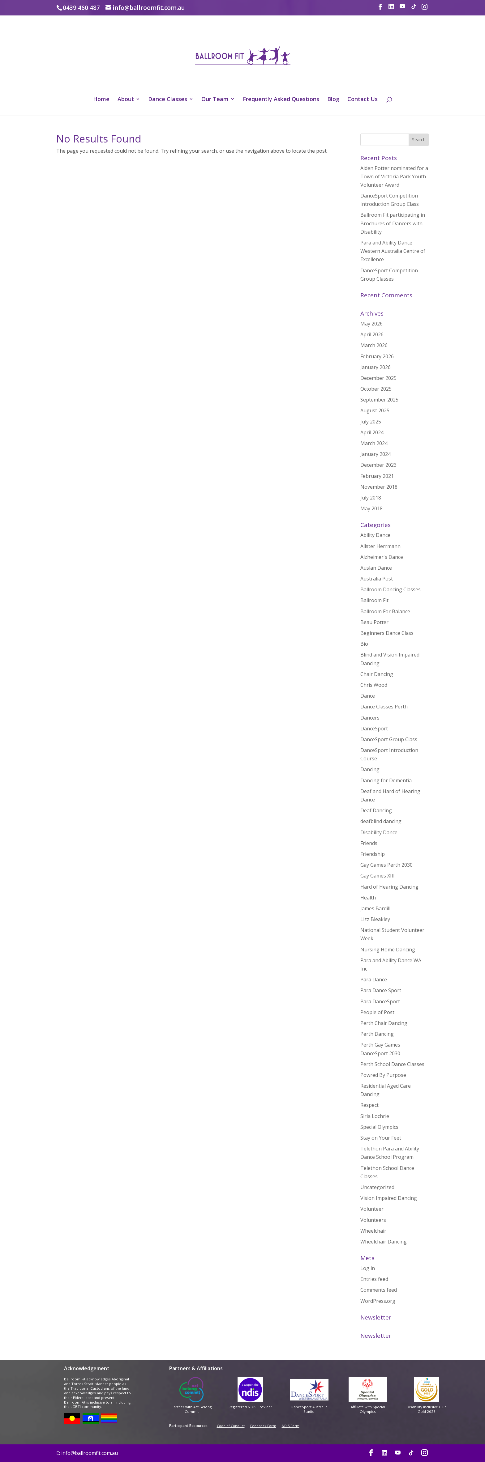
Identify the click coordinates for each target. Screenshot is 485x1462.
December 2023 (378, 464)
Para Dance (373, 979)
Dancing (370, 769)
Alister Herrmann (380, 546)
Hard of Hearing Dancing (389, 886)
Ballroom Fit (374, 600)
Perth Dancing (377, 1034)
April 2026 (372, 334)
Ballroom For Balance (385, 611)
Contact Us (362, 100)
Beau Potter (374, 622)
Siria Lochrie (374, 1116)
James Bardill (375, 908)
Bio (364, 643)
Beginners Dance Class (387, 633)
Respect (369, 1105)
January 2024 (375, 454)
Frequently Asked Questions (281, 100)
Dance (367, 695)
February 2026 (377, 356)
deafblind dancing (380, 821)
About (126, 100)
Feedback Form (263, 1425)
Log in (367, 1268)
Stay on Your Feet (380, 1137)
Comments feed (378, 1289)
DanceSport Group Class (388, 739)
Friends (368, 843)
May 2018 (371, 508)
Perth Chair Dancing (383, 1023)
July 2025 (370, 421)
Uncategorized (377, 1187)
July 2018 (370, 497)
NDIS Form (290, 1425)
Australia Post (376, 578)
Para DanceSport (380, 1001)
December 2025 (378, 378)
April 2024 (372, 432)
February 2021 (377, 476)
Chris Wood (373, 685)
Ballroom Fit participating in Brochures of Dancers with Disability (392, 223)
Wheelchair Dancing (383, 1241)
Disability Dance (378, 832)
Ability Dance (375, 535)
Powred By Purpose (383, 1075)
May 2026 (371, 323)
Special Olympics (379, 1127)
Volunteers (373, 1220)
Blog (333, 100)
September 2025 (379, 399)
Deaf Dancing (376, 810)
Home (101, 100)
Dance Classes (167, 100)
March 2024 (374, 443)
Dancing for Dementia (386, 780)
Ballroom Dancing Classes (390, 589)
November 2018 (378, 486)
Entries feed (374, 1279)
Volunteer (372, 1208)
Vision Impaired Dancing (388, 1198)
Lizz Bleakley (375, 919)
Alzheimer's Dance (381, 557)
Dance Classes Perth (384, 706)
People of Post (377, 1012)
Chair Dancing (376, 674)
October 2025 (376, 388)
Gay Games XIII (377, 875)
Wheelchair (373, 1230)
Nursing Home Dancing (387, 949)
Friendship (372, 854)
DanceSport (374, 728)
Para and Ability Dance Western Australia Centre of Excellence (392, 251)
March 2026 (374, 345)
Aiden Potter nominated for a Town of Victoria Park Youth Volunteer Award (394, 176)
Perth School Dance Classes (392, 1064)
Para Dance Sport (380, 990)
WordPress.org (377, 1301)
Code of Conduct (231, 1425)
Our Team (215, 100)
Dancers (370, 717)
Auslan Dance (376, 567)
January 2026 (375, 367)
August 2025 (374, 410)
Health (368, 897)
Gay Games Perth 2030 (386, 864)
